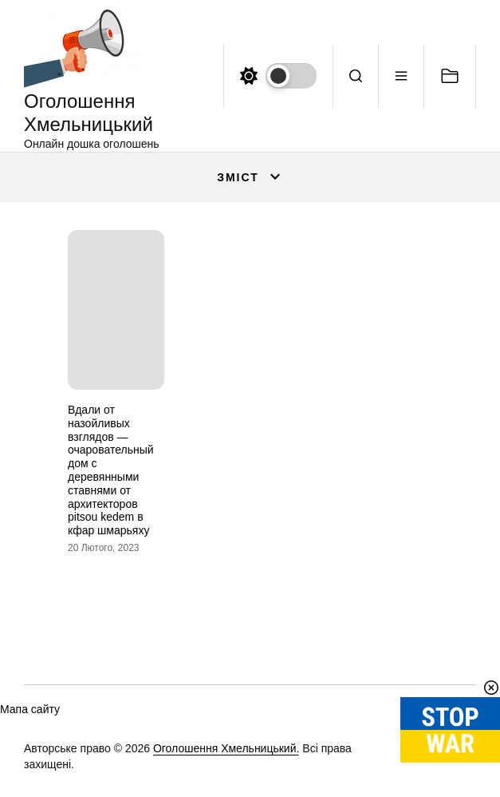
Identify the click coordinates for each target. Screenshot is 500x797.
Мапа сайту (30, 709)
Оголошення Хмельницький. (226, 748)
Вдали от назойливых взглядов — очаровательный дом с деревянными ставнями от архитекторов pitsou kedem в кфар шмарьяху (111, 470)
